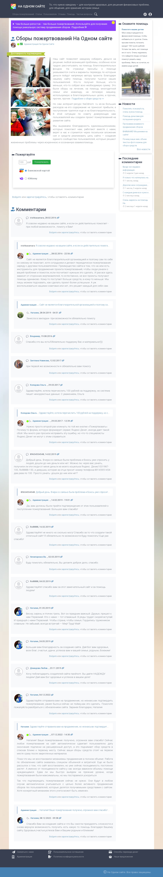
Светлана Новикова (40, 360)
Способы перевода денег (126, 852)
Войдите (17, 197)
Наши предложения (123, 856)
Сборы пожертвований (23, 14)
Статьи (39, 14)
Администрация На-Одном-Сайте (40, 44)
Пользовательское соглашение (68, 852)
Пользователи (50, 14)
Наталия (35, 312)
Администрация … (42, 253)
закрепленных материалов (54, 753)
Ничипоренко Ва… (39, 557)
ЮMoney (31, 178)
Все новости (143, 147)
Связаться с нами (25, 852)
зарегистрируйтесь (38, 197)
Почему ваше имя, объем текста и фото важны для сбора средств (136, 141)
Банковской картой (37, 170)
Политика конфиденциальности (68, 856)
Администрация (24, 856)
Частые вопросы (84, 14)
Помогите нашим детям (133, 29)
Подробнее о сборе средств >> (89, 98)
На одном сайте (28, 6)
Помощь (71, 14)
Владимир (35, 336)
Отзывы (61, 14)
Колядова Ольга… (39, 385)
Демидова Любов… (40, 668)
